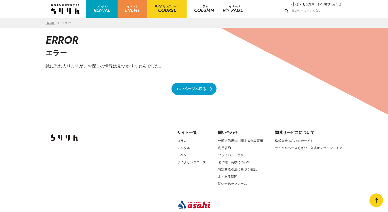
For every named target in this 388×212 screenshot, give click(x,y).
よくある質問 (303, 4)
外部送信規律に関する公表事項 (240, 141)
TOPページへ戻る (191, 89)
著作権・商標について (234, 162)
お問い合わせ (329, 4)
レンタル (183, 148)
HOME (50, 23)
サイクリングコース (191, 162)
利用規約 (224, 148)
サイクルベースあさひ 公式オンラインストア (308, 148)
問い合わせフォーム (232, 184)
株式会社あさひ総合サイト (294, 141)
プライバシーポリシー (234, 155)
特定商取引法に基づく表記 (237, 169)
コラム (182, 141)
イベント (183, 155)
